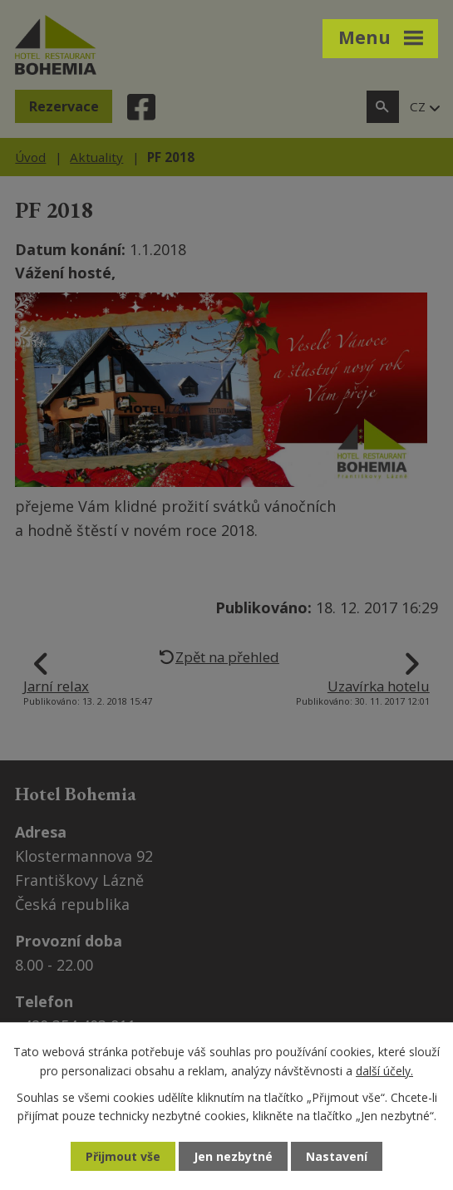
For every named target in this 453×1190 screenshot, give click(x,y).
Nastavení (336, 1156)
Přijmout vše (123, 1156)
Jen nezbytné (233, 1156)
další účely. (384, 1070)
